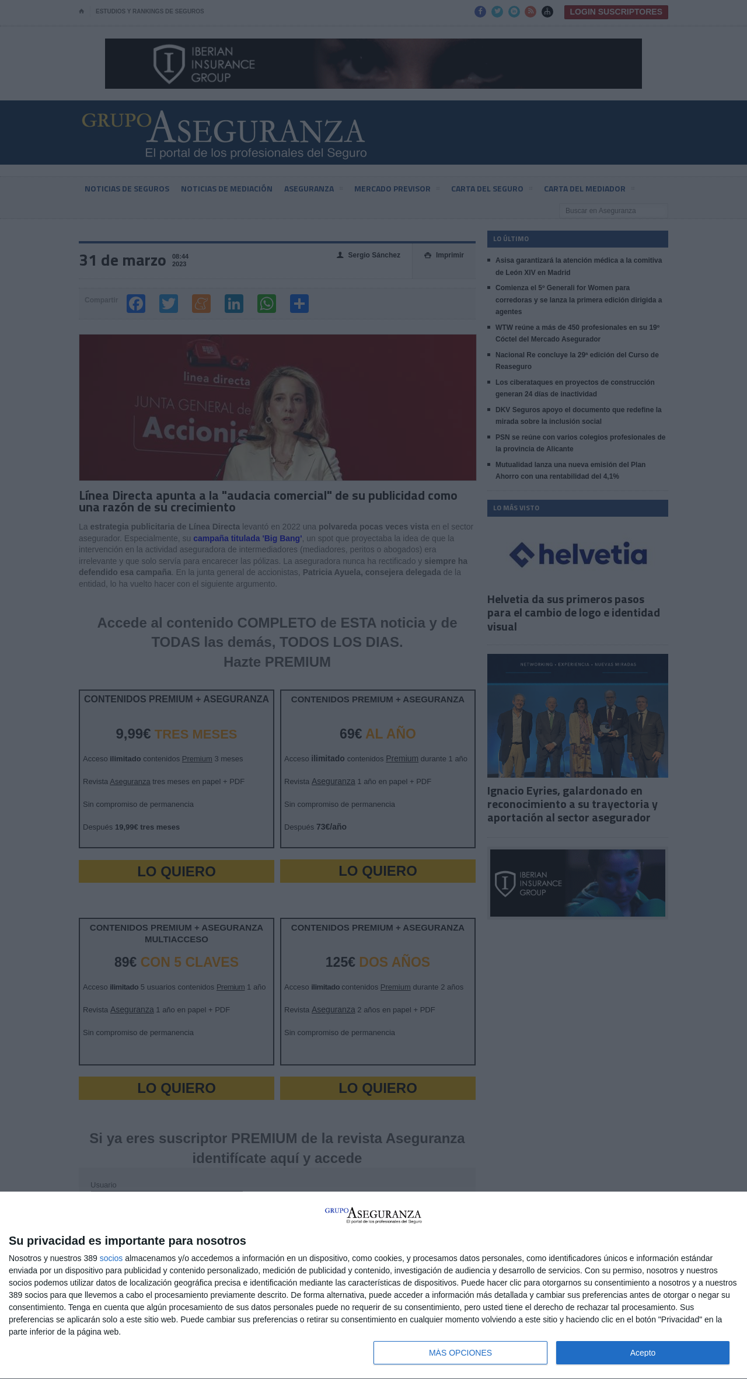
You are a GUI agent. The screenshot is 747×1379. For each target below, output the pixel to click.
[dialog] (373, 1285)
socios (111, 1258)
